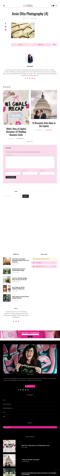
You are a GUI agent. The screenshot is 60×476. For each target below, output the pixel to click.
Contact (30, 386)
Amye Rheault (20, 138)
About (4, 416)
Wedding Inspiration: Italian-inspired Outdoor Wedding (18, 269)
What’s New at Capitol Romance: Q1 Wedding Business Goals (16, 131)
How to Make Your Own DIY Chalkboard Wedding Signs (18, 288)
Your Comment (9, 155)
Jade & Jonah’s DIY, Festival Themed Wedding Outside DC (20, 297)
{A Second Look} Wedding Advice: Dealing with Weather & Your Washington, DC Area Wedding (39, 473)
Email (24, 170)
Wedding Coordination (8, 408)
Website (41, 170)
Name (7, 170)
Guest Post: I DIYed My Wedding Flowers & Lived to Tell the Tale (19, 278)
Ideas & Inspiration (7, 404)
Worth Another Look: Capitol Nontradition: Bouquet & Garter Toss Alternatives (20, 260)
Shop (4, 412)
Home (4, 400)
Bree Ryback (30, 66)
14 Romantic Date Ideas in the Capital (44, 124)
